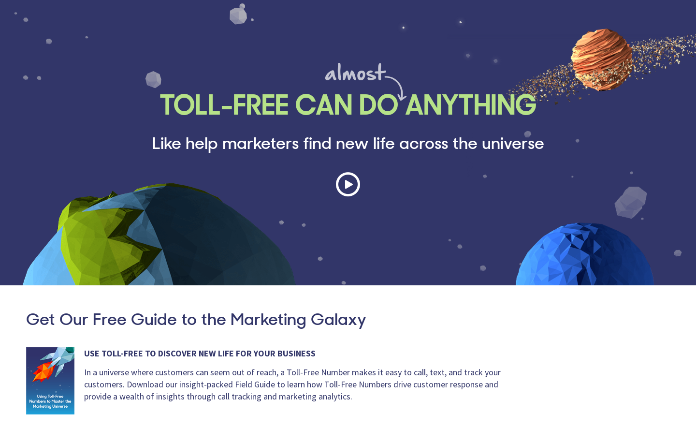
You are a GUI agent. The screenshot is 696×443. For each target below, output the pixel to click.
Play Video (348, 184)
